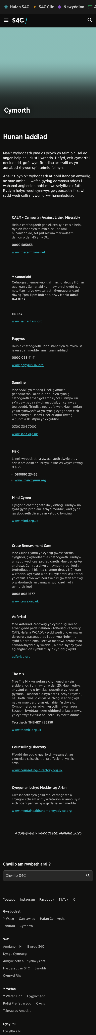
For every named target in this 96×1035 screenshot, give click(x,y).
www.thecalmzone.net (28, 252)
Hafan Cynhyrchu (52, 919)
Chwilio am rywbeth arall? (26, 864)
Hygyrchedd (36, 996)
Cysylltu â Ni (12, 1031)
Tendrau (9, 926)
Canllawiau (27, 919)
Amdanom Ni (12, 946)
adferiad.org (21, 657)
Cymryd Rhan (13, 976)
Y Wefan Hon (12, 996)
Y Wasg (8, 919)
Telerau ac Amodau (17, 1011)
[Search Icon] (90, 20)
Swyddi (40, 968)
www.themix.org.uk (26, 730)
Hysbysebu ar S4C (16, 968)
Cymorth (26, 926)
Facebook (46, 899)
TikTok (63, 899)
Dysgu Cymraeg (15, 954)
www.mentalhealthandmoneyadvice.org (42, 811)
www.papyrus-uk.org (28, 365)
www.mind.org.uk (25, 521)
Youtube (9, 899)
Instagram (27, 899)
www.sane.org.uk (25, 434)
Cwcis (40, 1003)
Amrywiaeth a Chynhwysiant (24, 961)
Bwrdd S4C (35, 946)
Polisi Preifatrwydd (17, 1003)
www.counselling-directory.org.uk (37, 770)
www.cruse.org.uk (25, 601)
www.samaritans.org (27, 321)
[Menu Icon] (6, 20)
